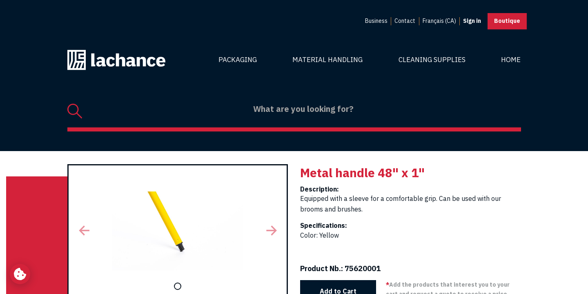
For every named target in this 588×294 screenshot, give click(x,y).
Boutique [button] (507, 20)
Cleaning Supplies (432, 59)
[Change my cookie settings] (20, 274)
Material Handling (327, 59)
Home (511, 59)
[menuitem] (376, 21)
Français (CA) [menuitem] (439, 20)
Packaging (237, 59)
